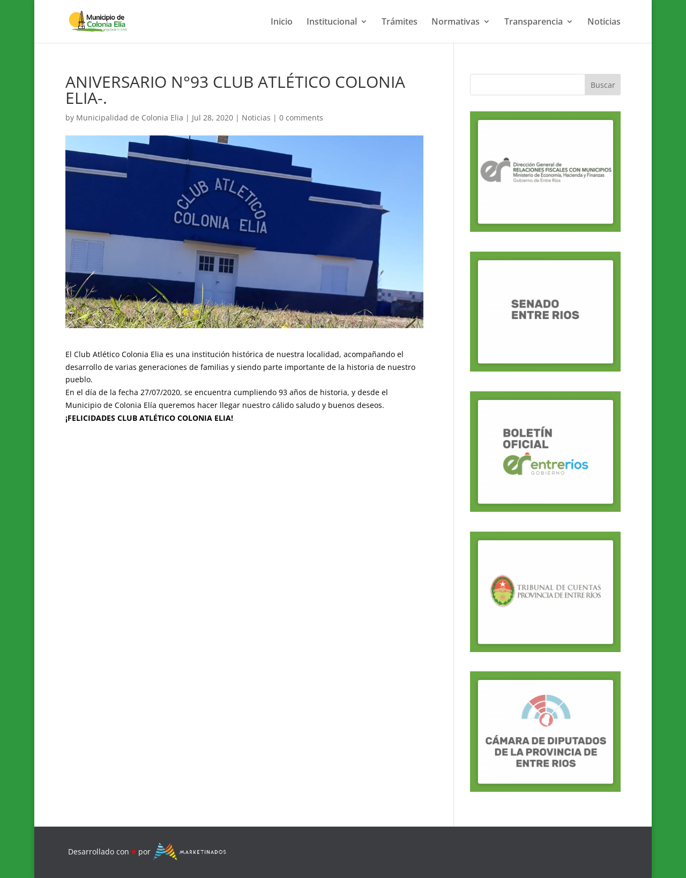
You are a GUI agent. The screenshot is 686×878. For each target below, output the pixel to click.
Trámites (399, 22)
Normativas (455, 22)
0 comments (301, 117)
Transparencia (533, 22)
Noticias (604, 22)
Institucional (332, 22)
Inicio (282, 22)
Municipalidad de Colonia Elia (129, 117)
